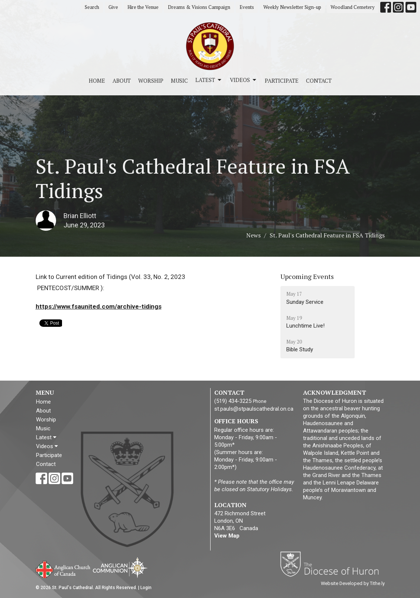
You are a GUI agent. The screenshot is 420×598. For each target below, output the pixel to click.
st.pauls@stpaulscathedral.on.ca (253, 408)
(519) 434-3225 (232, 401)
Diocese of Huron (332, 564)
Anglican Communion (120, 567)
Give (113, 7)
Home (97, 80)
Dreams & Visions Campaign (199, 7)
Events (247, 7)
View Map (227, 535)
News (253, 235)
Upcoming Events (307, 276)
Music (179, 80)
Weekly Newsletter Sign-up (292, 7)
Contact (319, 80)
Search (92, 7)
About (122, 80)
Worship (150, 80)
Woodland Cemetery (353, 7)
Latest (208, 80)
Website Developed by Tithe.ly (353, 583)
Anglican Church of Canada (63, 568)
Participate (282, 80)
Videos (243, 80)
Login (146, 587)
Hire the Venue (143, 7)
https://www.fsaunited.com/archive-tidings (99, 306)
